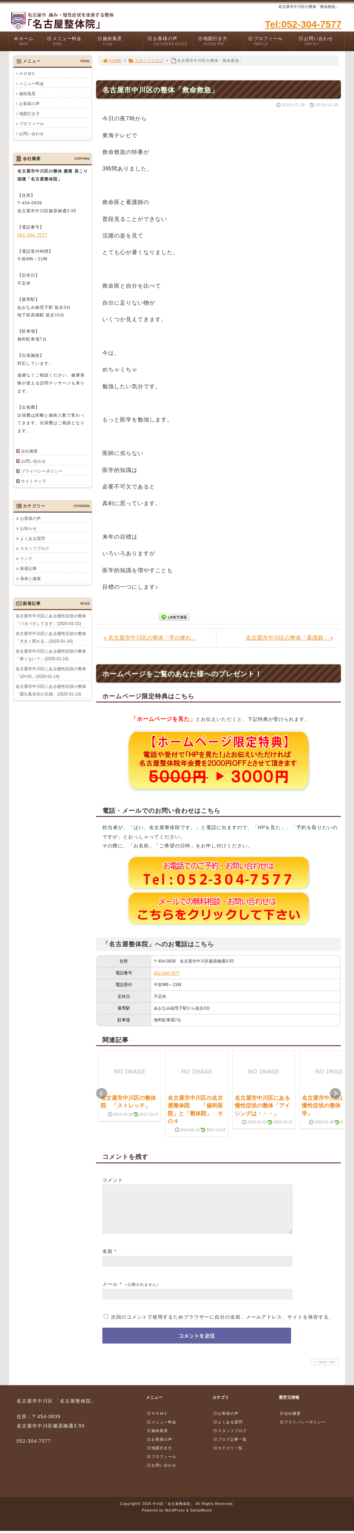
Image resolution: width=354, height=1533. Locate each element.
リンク (26, 558)
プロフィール (271, 41)
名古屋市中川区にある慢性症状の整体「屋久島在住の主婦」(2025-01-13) (51, 690)
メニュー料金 (70, 41)
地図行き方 (221, 41)
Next (335, 1093)
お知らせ (28, 528)
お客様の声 (170, 41)
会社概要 (29, 451)
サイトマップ (33, 481)
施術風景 (120, 41)
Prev (101, 1093)
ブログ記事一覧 (230, 1448)
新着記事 (28, 568)
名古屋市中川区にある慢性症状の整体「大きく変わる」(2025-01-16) (51, 637)
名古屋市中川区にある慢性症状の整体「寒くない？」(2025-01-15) (51, 655)
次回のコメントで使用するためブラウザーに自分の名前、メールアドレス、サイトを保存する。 (222, 1325)
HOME (112, 60)
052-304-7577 (167, 973)
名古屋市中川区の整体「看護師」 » (289, 638)
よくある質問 (32, 538)
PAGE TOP (324, 1370)
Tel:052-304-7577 (303, 24)
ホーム (28, 41)
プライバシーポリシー (42, 471)
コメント (112, 1180)
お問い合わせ (321, 41)
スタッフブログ (146, 60)
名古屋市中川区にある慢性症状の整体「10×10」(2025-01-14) (51, 672)
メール (110, 1292)
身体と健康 (30, 578)
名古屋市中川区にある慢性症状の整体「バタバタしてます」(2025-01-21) (51, 619)
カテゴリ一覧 (228, 1456)
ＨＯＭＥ (27, 73)
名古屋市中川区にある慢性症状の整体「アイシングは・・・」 (262, 1105)
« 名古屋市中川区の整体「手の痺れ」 (150, 638)
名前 (107, 1259)
